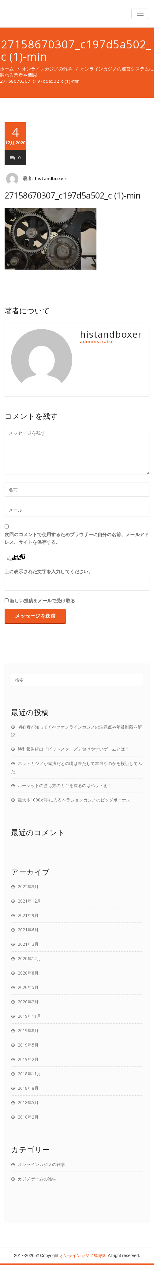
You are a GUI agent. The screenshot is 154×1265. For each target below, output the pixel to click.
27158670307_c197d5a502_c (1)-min (73, 195)
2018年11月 (29, 1074)
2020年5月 (28, 987)
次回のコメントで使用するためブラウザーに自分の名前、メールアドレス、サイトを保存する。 (77, 538)
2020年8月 (28, 973)
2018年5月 (28, 1102)
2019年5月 (28, 1045)
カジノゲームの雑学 (37, 1179)
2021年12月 (29, 901)
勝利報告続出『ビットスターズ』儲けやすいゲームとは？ (73, 749)
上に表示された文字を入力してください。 (49, 571)
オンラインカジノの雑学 (47, 69)
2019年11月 (29, 1016)
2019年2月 (28, 1059)
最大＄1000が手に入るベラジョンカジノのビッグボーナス (74, 800)
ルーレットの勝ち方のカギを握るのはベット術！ (65, 785)
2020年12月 (29, 958)
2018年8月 (28, 1088)
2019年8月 (28, 1030)
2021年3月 (28, 944)
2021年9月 (28, 915)
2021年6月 (28, 930)
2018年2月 (28, 1117)
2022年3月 (28, 886)
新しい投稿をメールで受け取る (42, 600)
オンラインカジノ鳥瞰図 (83, 1255)
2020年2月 (28, 1002)
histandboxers (51, 178)
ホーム (7, 69)
